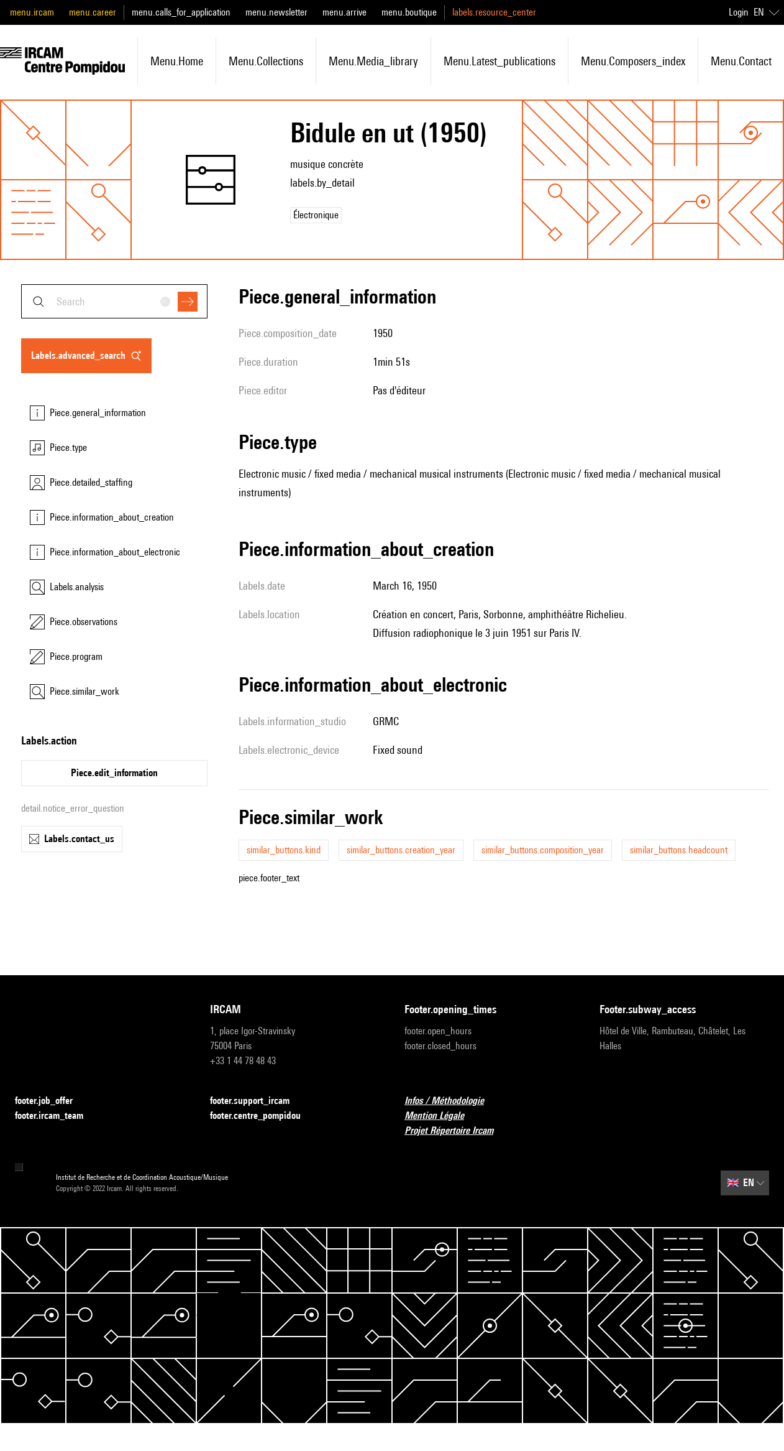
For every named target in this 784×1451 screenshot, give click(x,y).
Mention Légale (441, 1116)
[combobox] (114, 301)
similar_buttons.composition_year (542, 850)
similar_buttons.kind (284, 850)
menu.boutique (409, 12)
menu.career (92, 12)
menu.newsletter (276, 12)
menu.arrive (344, 12)
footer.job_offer (51, 1101)
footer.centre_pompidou (263, 1116)
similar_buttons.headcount (678, 850)
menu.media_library (373, 61)
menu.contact (741, 61)
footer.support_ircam (257, 1101)
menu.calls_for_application (181, 12)
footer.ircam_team (56, 1116)
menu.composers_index (633, 61)
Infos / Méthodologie (451, 1101)
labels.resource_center (494, 12)
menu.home (176, 61)
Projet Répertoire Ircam (456, 1131)
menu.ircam (32, 12)
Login (739, 12)
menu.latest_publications (499, 61)
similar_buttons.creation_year (401, 850)
